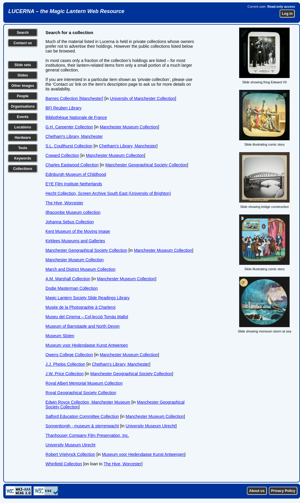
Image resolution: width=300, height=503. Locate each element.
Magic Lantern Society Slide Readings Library (87, 297)
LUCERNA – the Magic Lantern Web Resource (66, 11)
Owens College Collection (69, 354)
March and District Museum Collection (80, 269)
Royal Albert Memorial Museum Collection (84, 383)
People (22, 96)
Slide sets (22, 65)
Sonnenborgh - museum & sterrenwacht (82, 426)
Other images (22, 86)
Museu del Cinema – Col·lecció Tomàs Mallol (86, 316)
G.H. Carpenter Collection (69, 127)
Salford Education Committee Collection (82, 416)
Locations (22, 127)
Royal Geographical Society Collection (80, 392)
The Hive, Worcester (64, 202)
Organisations (23, 106)
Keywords (22, 158)
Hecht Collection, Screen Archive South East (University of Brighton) (108, 193)
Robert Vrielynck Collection (70, 454)
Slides (23, 75)
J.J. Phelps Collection (65, 364)
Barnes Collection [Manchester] (74, 98)
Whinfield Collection (63, 463)
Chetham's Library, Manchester (74, 136)
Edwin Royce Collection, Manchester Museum (87, 402)
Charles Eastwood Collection (72, 165)
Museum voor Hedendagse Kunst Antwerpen (86, 345)
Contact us (22, 43)
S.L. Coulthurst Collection (68, 146)
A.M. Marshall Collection (67, 278)
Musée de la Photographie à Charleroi (80, 307)
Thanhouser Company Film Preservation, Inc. (87, 435)
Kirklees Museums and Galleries (75, 240)
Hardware (23, 138)
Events (22, 117)
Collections (22, 169)
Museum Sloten (59, 335)
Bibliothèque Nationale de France (76, 117)
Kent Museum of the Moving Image (77, 231)
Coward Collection (62, 155)
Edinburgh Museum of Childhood (75, 174)
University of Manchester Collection (142, 98)
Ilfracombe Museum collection (72, 212)
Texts (22, 148)
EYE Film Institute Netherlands (73, 184)
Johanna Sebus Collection (69, 221)
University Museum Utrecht (150, 426)
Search (22, 33)
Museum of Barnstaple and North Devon (82, 326)
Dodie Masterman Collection (71, 288)
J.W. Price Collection (64, 373)
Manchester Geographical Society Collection (146, 165)
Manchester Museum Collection (129, 127)
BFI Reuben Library (63, 108)
